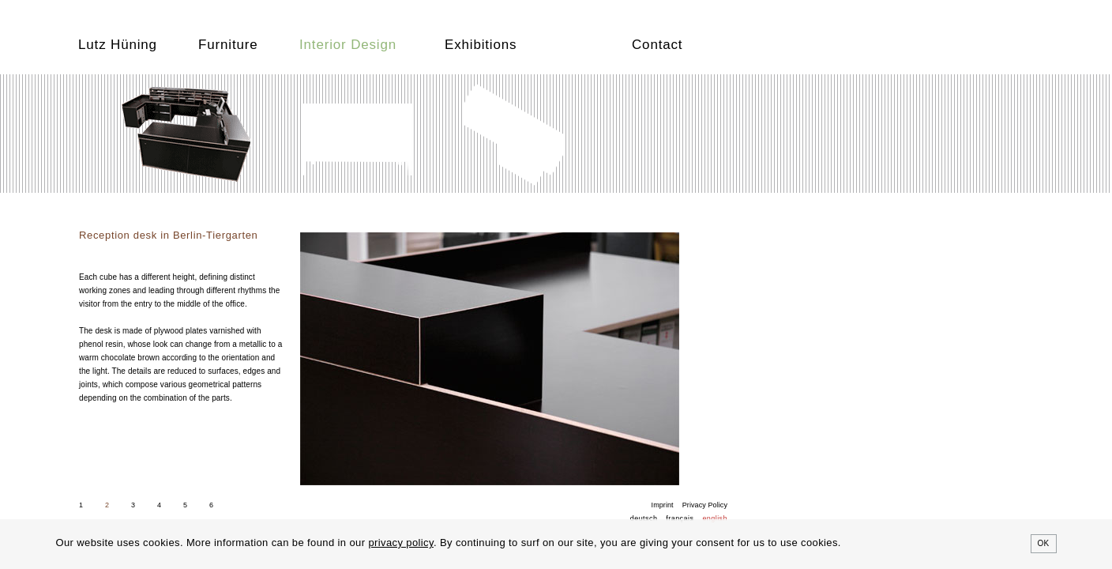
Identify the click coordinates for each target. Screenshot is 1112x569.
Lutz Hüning (117, 44)
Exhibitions (481, 44)
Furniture (228, 44)
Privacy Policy (704, 505)
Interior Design (347, 44)
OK (1044, 543)
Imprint (663, 505)
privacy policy (401, 542)
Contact (657, 44)
